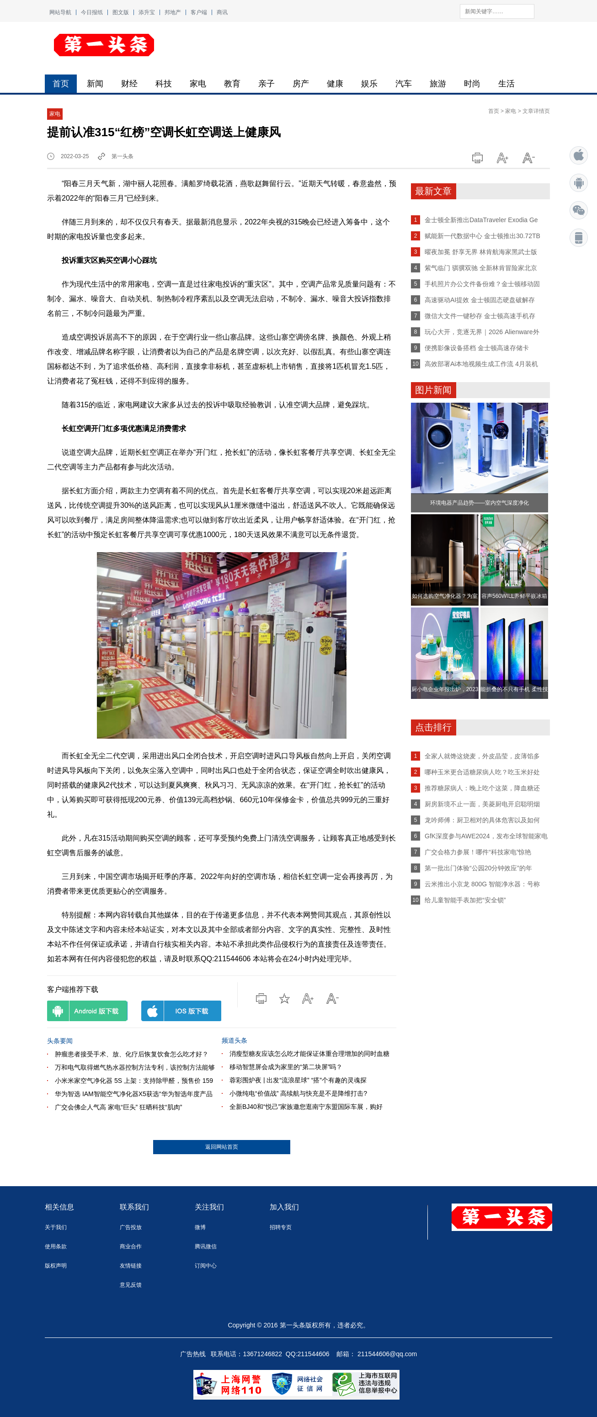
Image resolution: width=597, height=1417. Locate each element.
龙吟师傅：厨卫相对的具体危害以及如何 (482, 820)
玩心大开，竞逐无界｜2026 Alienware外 (482, 332)
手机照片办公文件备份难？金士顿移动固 (482, 284)
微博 (200, 1227)
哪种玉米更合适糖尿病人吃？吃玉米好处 (482, 772)
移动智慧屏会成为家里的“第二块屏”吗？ (285, 1067)
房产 (301, 83)
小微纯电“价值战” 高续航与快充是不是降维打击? (298, 1093)
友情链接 (131, 1266)
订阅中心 (206, 1266)
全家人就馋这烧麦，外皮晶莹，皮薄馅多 (482, 756)
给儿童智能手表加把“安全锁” (465, 900)
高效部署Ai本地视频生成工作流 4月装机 (481, 364)
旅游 (438, 83)
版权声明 (56, 1266)
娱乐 (369, 83)
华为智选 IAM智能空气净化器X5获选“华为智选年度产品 (134, 1094)
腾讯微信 (206, 1246)
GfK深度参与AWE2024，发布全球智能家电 (486, 836)
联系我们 (134, 1207)
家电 (198, 83)
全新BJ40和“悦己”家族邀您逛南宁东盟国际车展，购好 (306, 1106)
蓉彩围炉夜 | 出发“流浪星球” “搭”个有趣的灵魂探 (298, 1080)
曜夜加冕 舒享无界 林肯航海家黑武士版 (481, 252)
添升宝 (147, 12)
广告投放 (131, 1227)
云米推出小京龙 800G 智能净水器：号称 (482, 884)
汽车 (403, 83)
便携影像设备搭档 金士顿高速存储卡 (477, 348)
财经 (129, 83)
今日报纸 (92, 12)
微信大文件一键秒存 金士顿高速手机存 (480, 316)
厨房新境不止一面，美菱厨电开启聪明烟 (482, 804)
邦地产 (173, 12)
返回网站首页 (221, 1147)
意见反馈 (131, 1285)
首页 (61, 83)
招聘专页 (281, 1227)
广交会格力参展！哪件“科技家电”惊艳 (478, 852)
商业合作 (131, 1246)
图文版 (120, 12)
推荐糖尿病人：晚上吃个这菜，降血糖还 (482, 788)
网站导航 (60, 12)
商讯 (222, 12)
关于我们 (56, 1227)
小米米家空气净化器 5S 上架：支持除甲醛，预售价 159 (134, 1080)
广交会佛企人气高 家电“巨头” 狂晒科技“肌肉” (118, 1107)
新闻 (95, 83)
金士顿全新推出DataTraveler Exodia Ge (481, 220)
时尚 (472, 83)
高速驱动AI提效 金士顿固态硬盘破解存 (480, 300)
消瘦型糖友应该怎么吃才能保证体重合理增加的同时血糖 (309, 1053)
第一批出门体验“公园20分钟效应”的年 (478, 868)
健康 (335, 83)
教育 (232, 83)
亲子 (266, 83)
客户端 (199, 12)
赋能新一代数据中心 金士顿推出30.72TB (482, 236)
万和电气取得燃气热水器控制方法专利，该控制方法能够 (135, 1067)
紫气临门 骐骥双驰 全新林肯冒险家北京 (481, 268)
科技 (163, 83)
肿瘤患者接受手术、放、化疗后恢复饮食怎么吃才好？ (131, 1054)
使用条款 (56, 1246)
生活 (506, 83)
